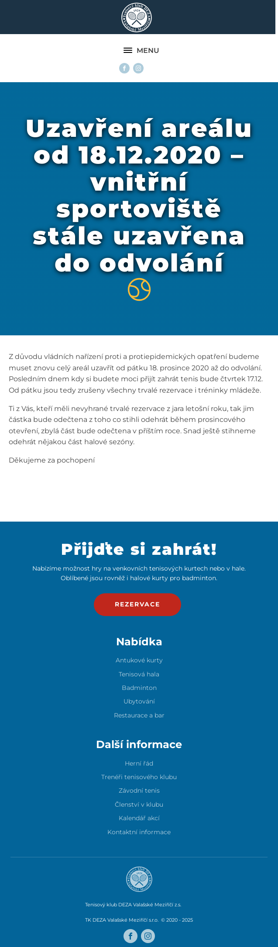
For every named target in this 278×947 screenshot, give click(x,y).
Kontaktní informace (139, 832)
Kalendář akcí (139, 818)
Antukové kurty (139, 660)
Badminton (139, 688)
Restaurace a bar (139, 715)
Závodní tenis (139, 790)
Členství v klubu (139, 804)
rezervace (137, 604)
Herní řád (139, 763)
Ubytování (139, 701)
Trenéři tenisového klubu (139, 777)
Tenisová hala (139, 674)
